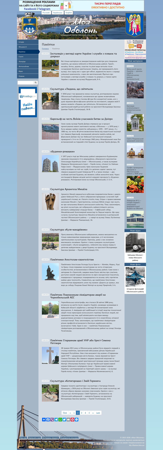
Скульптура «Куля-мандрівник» (68, 229)
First (65, 413)
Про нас (23, 438)
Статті (21, 57)
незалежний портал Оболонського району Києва (81, 24)
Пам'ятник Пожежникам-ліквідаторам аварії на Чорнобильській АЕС (78, 296)
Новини (21, 76)
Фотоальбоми (24, 66)
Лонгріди (22, 61)
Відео (21, 71)
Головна (45, 48)
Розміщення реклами (69, 438)
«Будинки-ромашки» (62, 151)
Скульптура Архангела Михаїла (68, 189)
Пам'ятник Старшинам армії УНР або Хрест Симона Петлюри (80, 342)
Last (98, 413)
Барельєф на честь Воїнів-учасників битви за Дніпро (81, 118)
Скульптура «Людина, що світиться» (71, 88)
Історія (21, 42)
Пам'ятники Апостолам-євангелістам (72, 259)
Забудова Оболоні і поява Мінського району (135, 257)
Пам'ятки (22, 52)
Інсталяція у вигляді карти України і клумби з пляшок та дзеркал (83, 55)
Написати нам (34, 438)
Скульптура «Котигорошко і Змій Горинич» (75, 380)
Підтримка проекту (50, 438)
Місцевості (23, 47)
